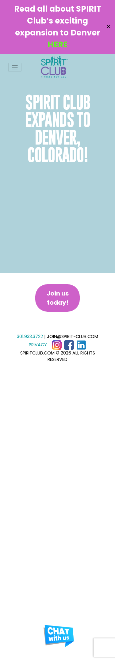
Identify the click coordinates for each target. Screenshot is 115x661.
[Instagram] (57, 345)
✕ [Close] (108, 26)
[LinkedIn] (81, 345)
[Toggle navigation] (14, 67)
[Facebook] (69, 345)
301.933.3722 (30, 336)
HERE (57, 44)
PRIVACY (38, 345)
